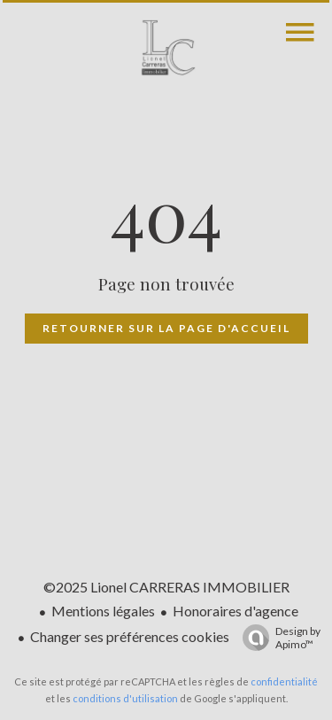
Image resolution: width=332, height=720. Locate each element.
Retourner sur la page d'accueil (166, 328)
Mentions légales (103, 610)
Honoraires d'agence (235, 610)
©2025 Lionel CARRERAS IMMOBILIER (166, 586)
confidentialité (284, 681)
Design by (277, 637)
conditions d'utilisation (125, 698)
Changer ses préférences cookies (129, 636)
